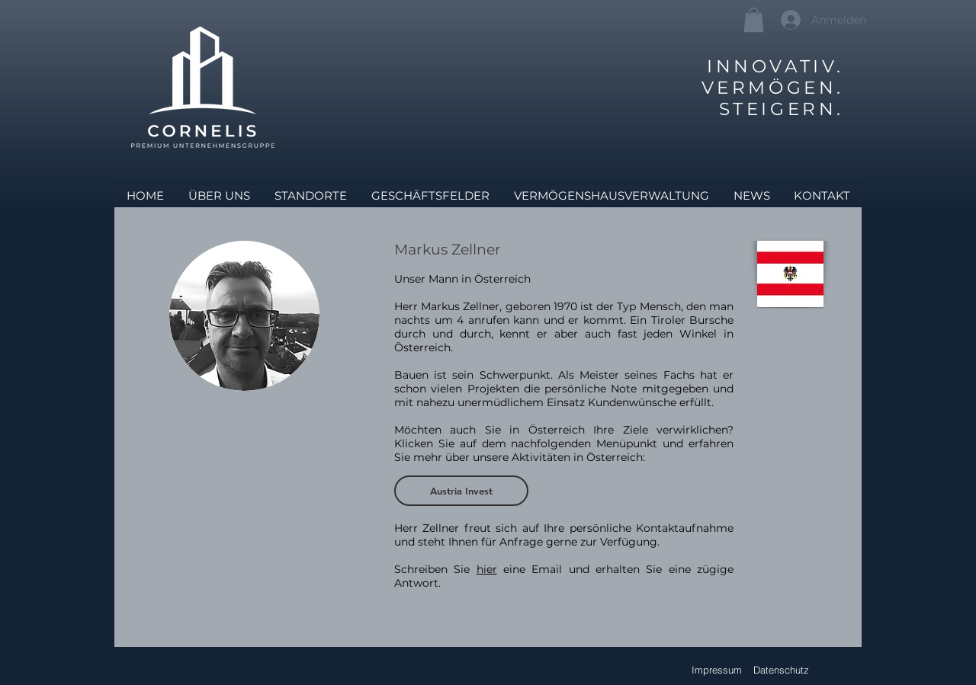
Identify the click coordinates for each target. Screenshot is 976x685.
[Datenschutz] (781, 670)
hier (487, 569)
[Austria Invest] (461, 490)
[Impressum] (716, 670)
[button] (753, 20)
